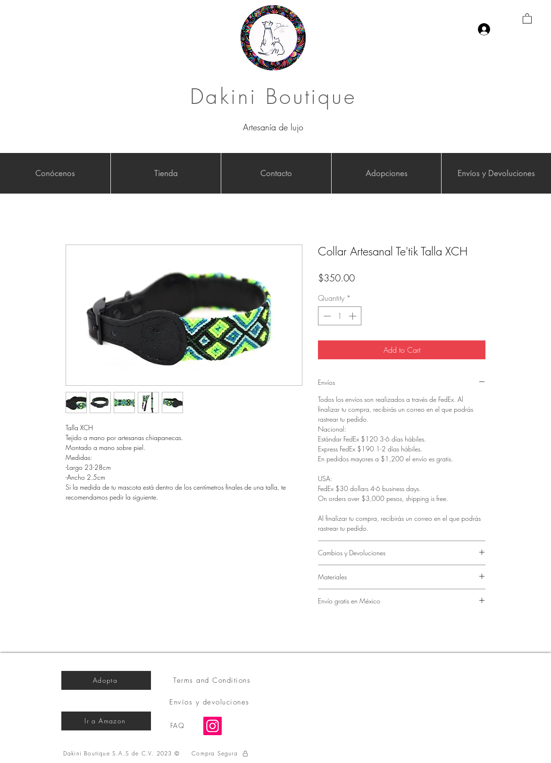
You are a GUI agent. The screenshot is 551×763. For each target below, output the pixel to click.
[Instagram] (212, 726)
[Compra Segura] (220, 753)
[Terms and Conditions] (213, 680)
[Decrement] (326, 316)
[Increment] (353, 316)
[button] (527, 18)
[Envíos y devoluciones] (210, 702)
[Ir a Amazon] (106, 721)
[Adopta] (106, 680)
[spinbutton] (340, 316)
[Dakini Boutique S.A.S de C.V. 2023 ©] (122, 753)
